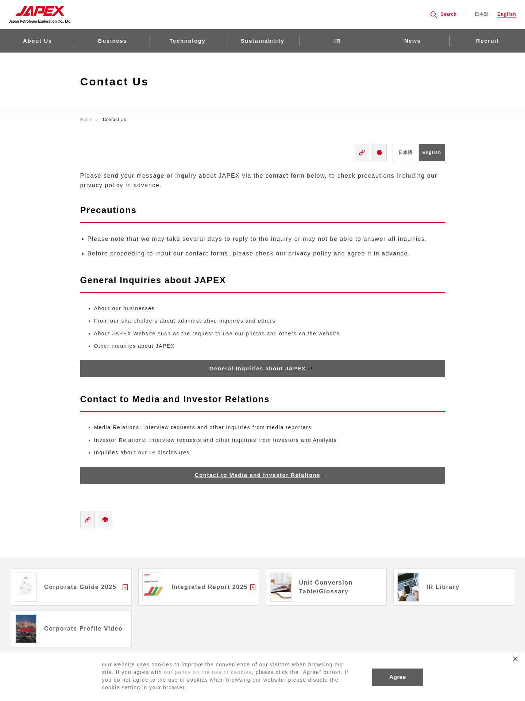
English (506, 14)
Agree (397, 677)
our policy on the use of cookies (208, 672)
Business (112, 41)
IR (337, 41)
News (412, 41)
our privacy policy (303, 253)
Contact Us (114, 119)
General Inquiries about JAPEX (257, 368)
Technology (187, 41)
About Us (37, 41)
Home (86, 119)
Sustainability (263, 41)
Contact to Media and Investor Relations (257, 475)
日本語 (482, 14)
